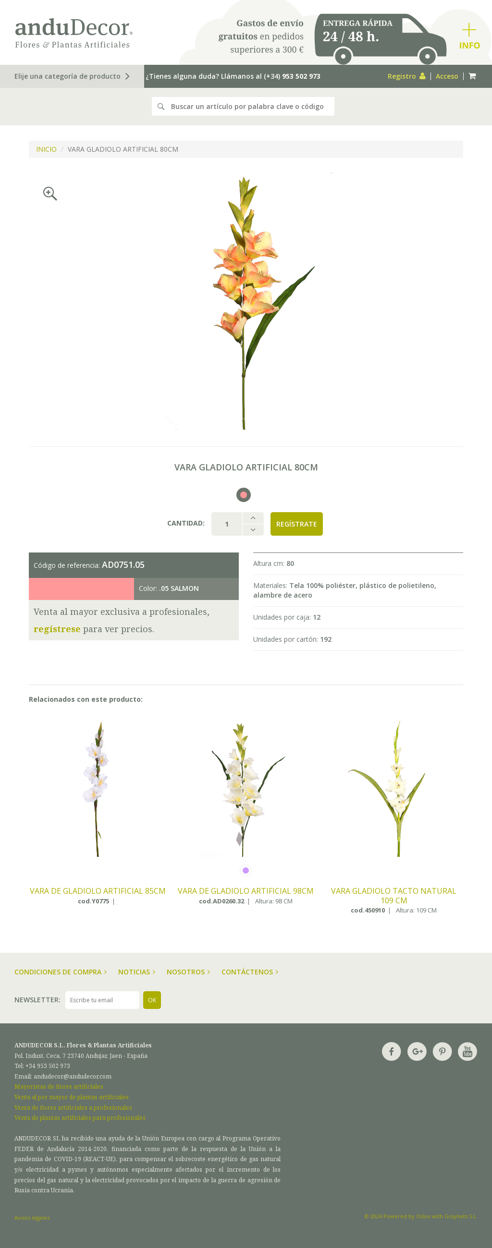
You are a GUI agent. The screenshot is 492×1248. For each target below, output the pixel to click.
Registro (407, 76)
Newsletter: (37, 999)
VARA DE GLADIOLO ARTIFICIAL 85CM (98, 891)
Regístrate (296, 523)
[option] (246, 301)
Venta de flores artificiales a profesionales (73, 1108)
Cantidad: (186, 523)
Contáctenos (249, 971)
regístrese (57, 629)
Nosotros (188, 971)
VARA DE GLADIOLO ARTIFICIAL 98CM (246, 891)
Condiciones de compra (60, 971)
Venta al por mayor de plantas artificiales (71, 1097)
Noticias (136, 971)
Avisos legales (31, 1217)
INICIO (46, 149)
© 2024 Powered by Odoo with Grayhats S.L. (421, 1216)
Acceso (447, 76)
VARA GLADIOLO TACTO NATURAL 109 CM (393, 896)
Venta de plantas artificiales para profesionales (80, 1118)
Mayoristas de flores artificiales (58, 1086)
